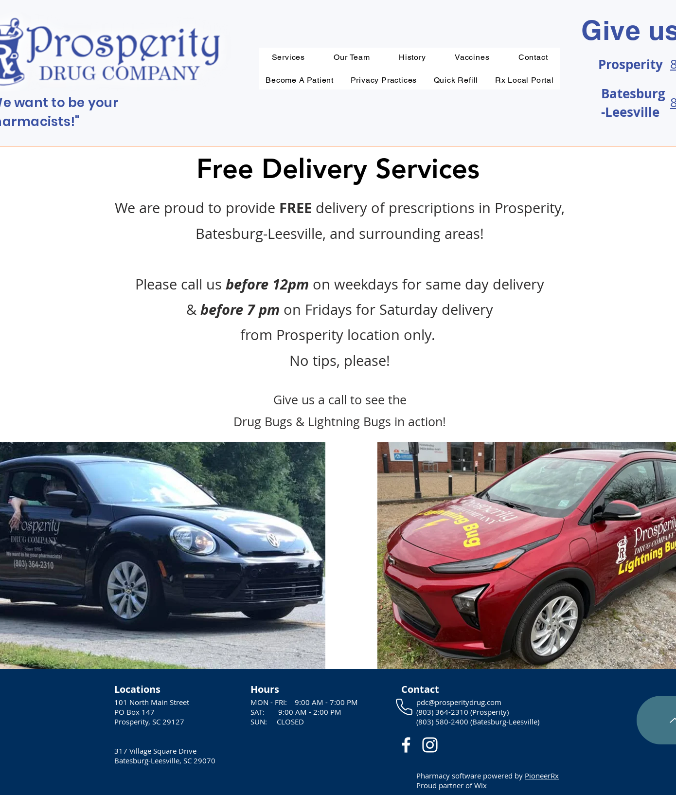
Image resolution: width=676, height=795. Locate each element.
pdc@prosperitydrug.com (458, 702)
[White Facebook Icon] (406, 745)
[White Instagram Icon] (430, 745)
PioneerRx (542, 775)
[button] (383, 80)
